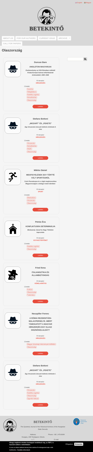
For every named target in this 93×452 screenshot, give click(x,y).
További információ (23, 450)
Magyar (87, 3)
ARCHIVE (64, 38)
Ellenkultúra (31, 198)
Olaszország (31, 100)
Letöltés (40, 106)
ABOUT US (8, 38)
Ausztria (30, 89)
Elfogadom (69, 444)
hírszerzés (40, 83)
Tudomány (31, 295)
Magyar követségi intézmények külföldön (41, 344)
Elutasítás (78, 444)
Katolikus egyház (33, 94)
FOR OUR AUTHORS (26, 38)
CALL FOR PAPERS (12, 43)
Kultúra (29, 289)
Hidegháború (31, 92)
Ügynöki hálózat (32, 398)
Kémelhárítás (31, 97)
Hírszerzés (31, 143)
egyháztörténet (40, 240)
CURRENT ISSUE (47, 38)
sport (40, 191)
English (78, 3)
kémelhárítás (40, 283)
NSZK (29, 149)
